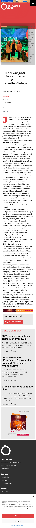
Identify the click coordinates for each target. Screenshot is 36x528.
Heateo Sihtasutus (11, 91)
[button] (33, 496)
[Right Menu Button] (33, 3)
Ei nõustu (18, 521)
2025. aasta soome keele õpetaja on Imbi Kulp (16, 337)
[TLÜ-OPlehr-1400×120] (18, 310)
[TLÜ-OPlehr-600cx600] (18, 423)
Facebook (5, 469)
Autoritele (5, 477)
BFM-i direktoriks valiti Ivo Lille (17, 388)
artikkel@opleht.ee (8, 466)
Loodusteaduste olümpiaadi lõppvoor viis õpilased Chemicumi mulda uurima (16, 361)
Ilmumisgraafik (7, 483)
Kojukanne (5, 492)
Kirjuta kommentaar (13, 322)
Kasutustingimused (17, 525)
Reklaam (4, 480)
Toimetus (5, 474)
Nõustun (18, 516)
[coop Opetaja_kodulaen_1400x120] (15, 1)
